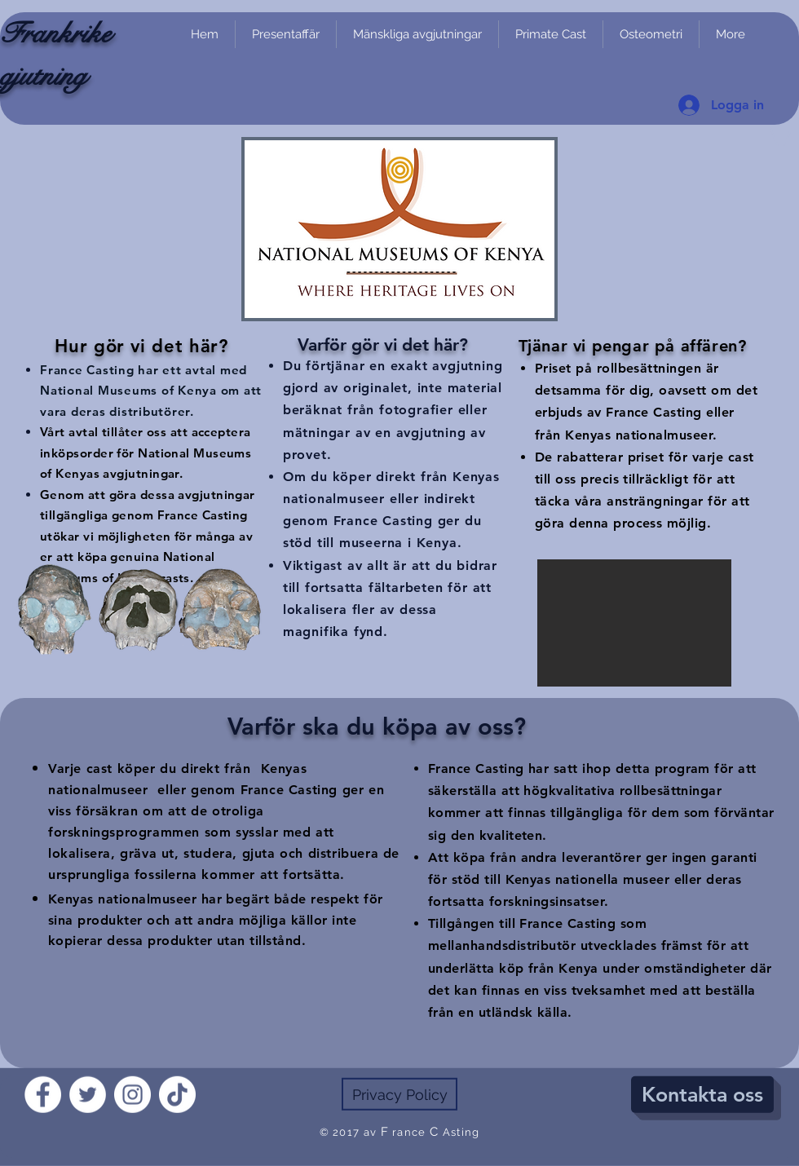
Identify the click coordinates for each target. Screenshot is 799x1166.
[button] (634, 623)
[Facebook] (42, 1094)
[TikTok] (177, 1094)
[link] (778, 135)
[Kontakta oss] (702, 1094)
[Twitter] (87, 1094)
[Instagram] (132, 1094)
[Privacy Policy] (399, 1094)
